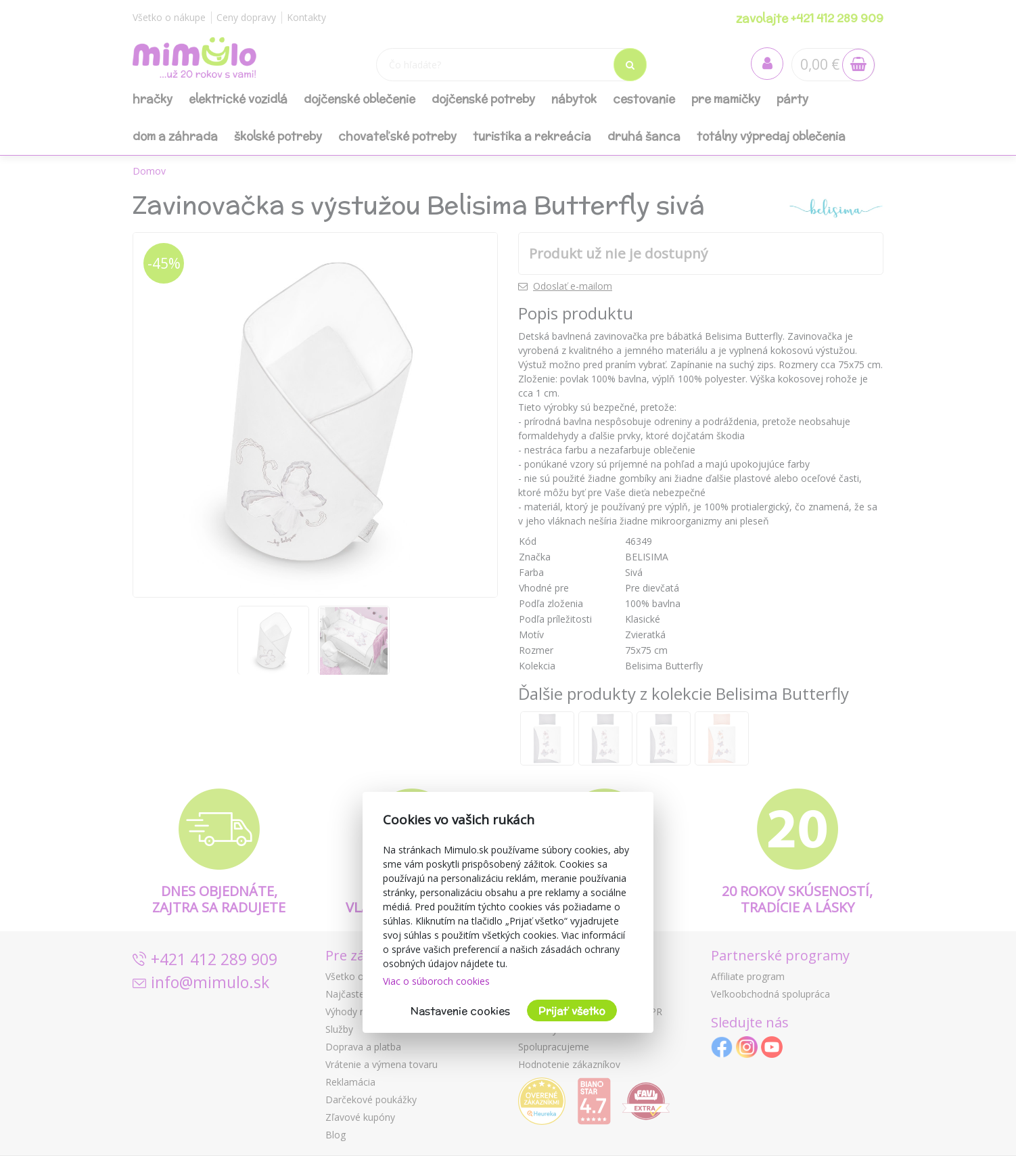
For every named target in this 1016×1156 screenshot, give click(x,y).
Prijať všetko (571, 1011)
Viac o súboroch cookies (436, 981)
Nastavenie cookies (460, 1011)
